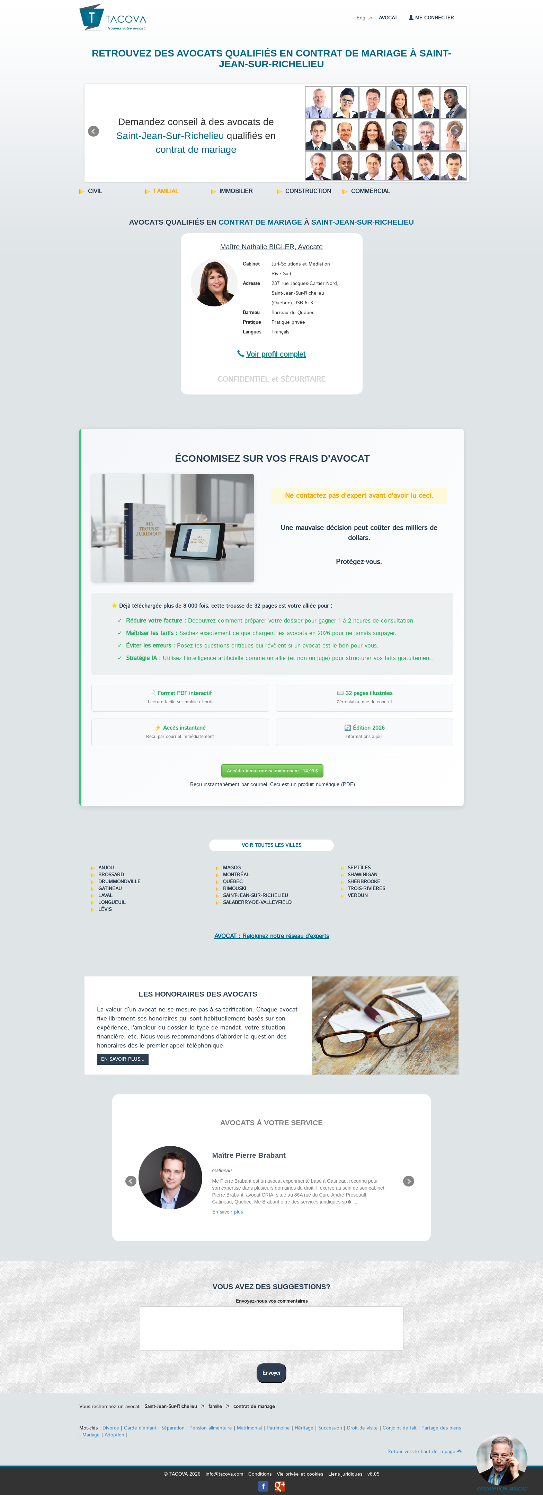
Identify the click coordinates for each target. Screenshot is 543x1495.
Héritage (304, 1428)
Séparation (173, 1428)
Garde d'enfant (140, 1428)
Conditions (260, 1474)
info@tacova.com (224, 1474)
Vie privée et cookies (300, 1474)
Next (456, 131)
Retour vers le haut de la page (425, 1451)
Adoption (114, 1435)
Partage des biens (441, 1428)
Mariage (91, 1435)
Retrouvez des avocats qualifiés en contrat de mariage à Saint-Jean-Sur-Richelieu (271, 58)
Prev (93, 131)
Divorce (111, 1428)
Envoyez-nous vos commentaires (272, 1301)
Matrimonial (249, 1428)
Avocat (388, 18)
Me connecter (431, 18)
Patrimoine (278, 1428)
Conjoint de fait (400, 1428)
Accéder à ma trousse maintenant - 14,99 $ (272, 770)
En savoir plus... (122, 1059)
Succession (330, 1428)
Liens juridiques (345, 1474)
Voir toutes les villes (271, 845)
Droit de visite (362, 1428)
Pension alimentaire (210, 1428)
